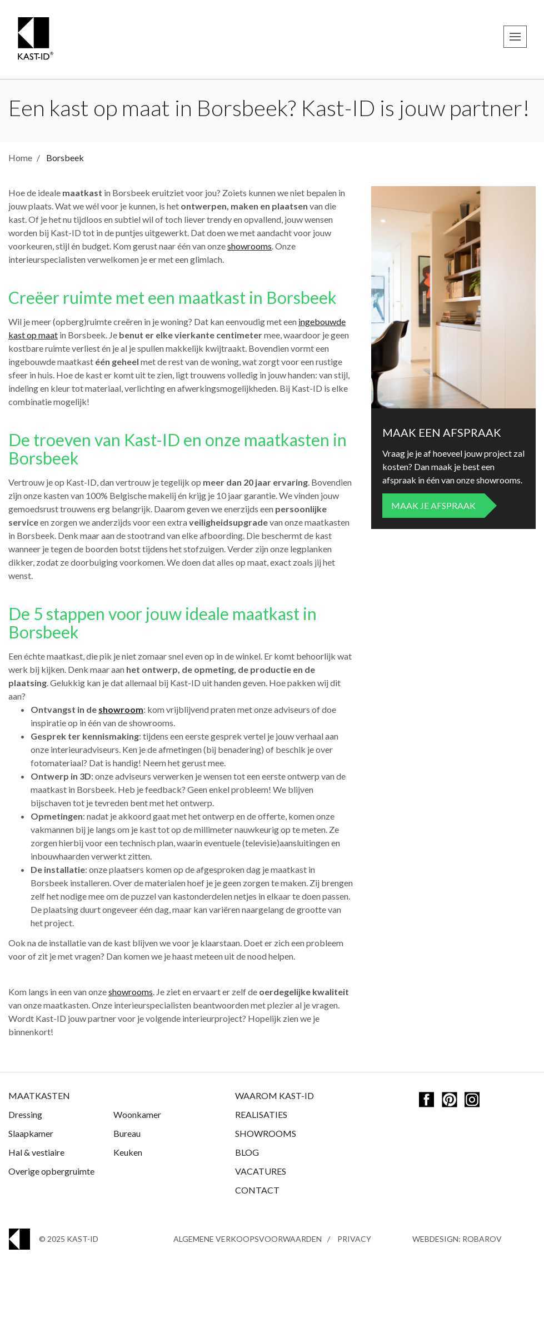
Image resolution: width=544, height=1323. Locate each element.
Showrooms (265, 1133)
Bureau (127, 1133)
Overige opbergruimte (51, 1171)
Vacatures (260, 1171)
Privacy (354, 1239)
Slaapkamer (30, 1133)
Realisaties (261, 1114)
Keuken (127, 1152)
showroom (120, 709)
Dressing (25, 1114)
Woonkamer (137, 1114)
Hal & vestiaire (36, 1152)
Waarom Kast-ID (274, 1095)
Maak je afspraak (433, 505)
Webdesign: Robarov (457, 1239)
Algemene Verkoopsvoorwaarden (247, 1239)
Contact (257, 1190)
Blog (247, 1152)
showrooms (249, 246)
